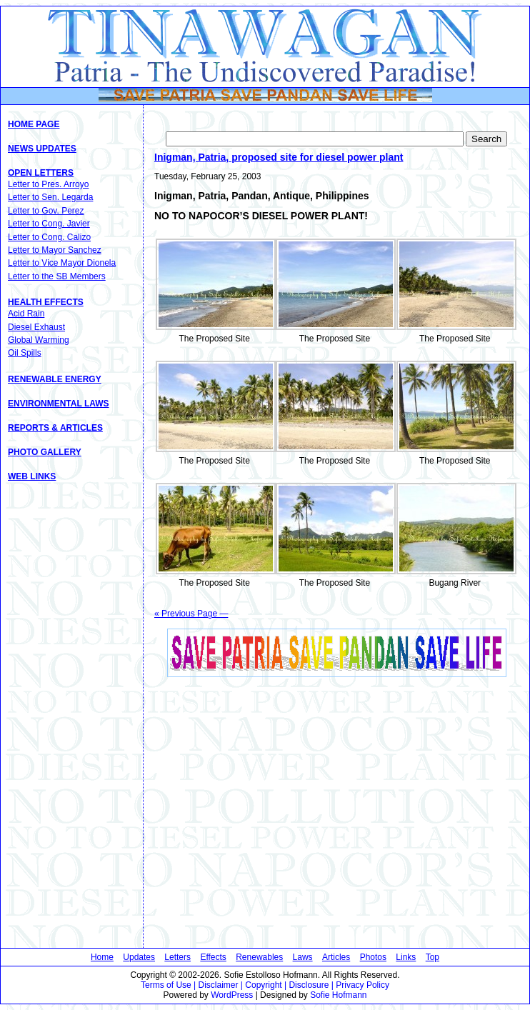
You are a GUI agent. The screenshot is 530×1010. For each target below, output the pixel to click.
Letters (177, 957)
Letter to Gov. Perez (46, 211)
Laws (303, 957)
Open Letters (41, 173)
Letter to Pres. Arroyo (48, 184)
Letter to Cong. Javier (49, 224)
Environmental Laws (58, 404)
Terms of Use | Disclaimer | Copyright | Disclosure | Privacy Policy (265, 985)
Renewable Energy (54, 379)
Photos (373, 957)
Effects (213, 957)
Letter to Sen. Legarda (50, 197)
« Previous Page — (191, 614)
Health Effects (46, 302)
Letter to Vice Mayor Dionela (62, 263)
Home (102, 957)
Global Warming (38, 340)
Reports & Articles (55, 428)
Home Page (33, 124)
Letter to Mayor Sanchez (54, 250)
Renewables (259, 957)
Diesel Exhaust (36, 327)
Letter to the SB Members (57, 276)
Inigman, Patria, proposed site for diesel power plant (279, 157)
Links (406, 957)
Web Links (32, 476)
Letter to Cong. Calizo (49, 237)
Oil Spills (24, 353)
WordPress (232, 995)
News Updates (42, 149)
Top (432, 957)
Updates (139, 957)
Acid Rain (26, 314)
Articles (336, 957)
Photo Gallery (44, 452)
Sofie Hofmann (338, 995)
